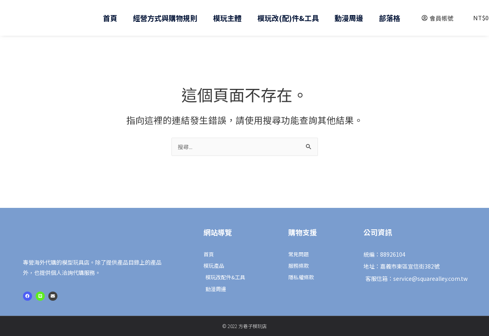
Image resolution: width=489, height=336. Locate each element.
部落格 (389, 18)
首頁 (110, 18)
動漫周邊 (349, 18)
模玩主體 (227, 18)
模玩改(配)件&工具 (288, 18)
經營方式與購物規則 (165, 18)
